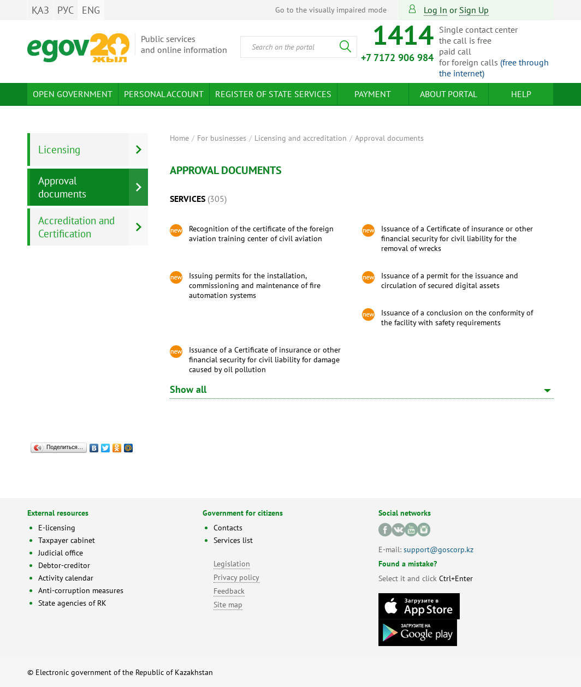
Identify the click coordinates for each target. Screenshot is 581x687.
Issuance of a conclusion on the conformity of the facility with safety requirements (457, 317)
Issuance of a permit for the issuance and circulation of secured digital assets (449, 280)
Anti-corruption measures (80, 590)
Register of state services (273, 93)
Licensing (59, 149)
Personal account (164, 93)
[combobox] (298, 47)
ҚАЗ (40, 10)
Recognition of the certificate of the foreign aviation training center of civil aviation (261, 233)
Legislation (232, 564)
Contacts (228, 528)
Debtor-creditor (64, 565)
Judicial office (60, 553)
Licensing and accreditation (300, 138)
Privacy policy (236, 577)
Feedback (229, 591)
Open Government (72, 93)
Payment (372, 93)
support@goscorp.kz (438, 549)
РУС (65, 10)
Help (521, 93)
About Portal (448, 93)
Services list (233, 540)
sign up (474, 9)
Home (179, 138)
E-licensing (56, 528)
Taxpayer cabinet (66, 540)
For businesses (221, 138)
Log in (435, 9)
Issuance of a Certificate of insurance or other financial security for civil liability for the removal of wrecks (457, 238)
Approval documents (389, 138)
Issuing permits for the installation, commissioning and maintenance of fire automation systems (255, 285)
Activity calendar (65, 578)
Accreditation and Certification (76, 227)
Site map (228, 605)
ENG (91, 10)
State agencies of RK (72, 603)
